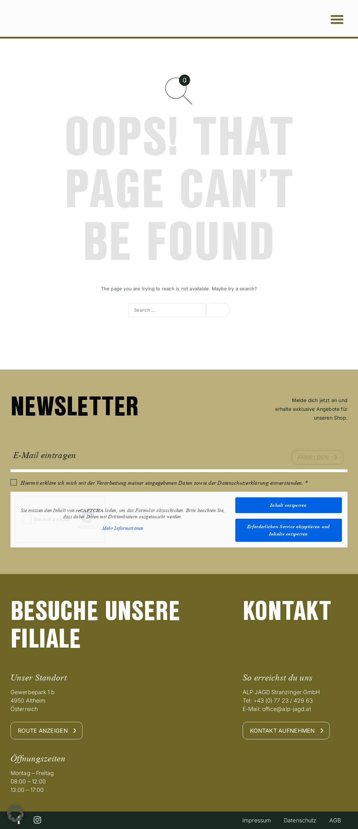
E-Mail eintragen (44, 455)
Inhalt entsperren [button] (288, 505)
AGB (334, 820)
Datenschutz (298, 820)
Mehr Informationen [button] (123, 528)
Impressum (253, 820)
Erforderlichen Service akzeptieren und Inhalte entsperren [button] (288, 530)
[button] (337, 19)
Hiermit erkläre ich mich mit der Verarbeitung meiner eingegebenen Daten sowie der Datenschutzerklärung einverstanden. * (164, 483)
